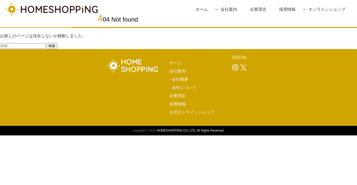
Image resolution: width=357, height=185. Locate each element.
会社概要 (180, 79)
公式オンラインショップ (191, 112)
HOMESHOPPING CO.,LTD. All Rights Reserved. (190, 130)
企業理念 (258, 9)
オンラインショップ (326, 9)
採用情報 (287, 9)
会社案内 (229, 9)
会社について (184, 87)
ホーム (201, 9)
